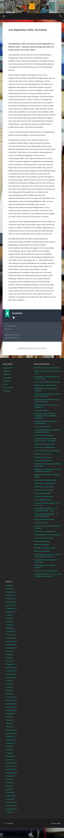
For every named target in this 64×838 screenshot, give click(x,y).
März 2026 (10, 602)
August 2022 (11, 725)
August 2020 (11, 787)
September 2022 (13, 722)
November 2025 (12, 615)
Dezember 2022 (12, 712)
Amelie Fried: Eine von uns (44, 465)
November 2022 (12, 716)
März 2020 (10, 803)
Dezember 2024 (12, 651)
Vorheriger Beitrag (14, 342)
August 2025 (11, 625)
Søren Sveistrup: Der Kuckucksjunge (47, 585)
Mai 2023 (10, 699)
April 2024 (10, 670)
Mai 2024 (10, 667)
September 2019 (13, 819)
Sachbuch (7, 397)
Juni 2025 (10, 631)
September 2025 (13, 622)
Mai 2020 (10, 797)
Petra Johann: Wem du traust (45, 550)
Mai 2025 (10, 635)
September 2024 (13, 661)
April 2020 (10, 800)
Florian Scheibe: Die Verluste (45, 472)
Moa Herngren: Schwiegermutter (46, 542)
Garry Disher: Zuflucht (42, 421)
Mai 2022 (10, 732)
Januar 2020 (11, 809)
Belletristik (7, 381)
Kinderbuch (8, 388)
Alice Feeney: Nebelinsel (43, 563)
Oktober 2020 (12, 780)
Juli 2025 (10, 628)
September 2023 (13, 690)
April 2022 (10, 735)
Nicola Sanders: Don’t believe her (46, 494)
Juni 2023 (10, 696)
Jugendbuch (8, 384)
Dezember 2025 (12, 612)
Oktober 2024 (12, 657)
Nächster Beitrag (13, 345)
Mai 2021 (10, 761)
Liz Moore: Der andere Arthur (45, 507)
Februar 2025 (11, 644)
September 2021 (13, 751)
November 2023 (12, 683)
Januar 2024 (11, 677)
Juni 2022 (10, 729)
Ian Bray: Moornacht (42, 533)
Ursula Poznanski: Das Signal (45, 501)
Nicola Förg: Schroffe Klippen (45, 445)
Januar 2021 (11, 771)
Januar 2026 (11, 609)
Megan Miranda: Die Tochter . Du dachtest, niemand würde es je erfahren (46, 568)
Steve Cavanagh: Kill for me (44, 511)
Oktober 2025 (12, 618)
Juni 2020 (10, 793)
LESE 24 (10, 833)
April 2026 (10, 599)
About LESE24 (9, 375)
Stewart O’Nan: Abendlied (44, 504)
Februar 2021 (11, 767)
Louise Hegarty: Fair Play (43, 437)
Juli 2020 (10, 790)
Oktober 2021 (12, 748)
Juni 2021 (10, 758)
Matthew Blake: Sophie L (43, 554)
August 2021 (11, 754)
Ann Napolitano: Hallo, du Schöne (31, 34)
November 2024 (12, 654)
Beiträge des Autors (13, 324)
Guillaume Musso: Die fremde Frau (47, 396)
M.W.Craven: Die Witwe (43, 557)
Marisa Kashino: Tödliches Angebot (47, 491)
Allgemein (7, 378)
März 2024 (10, 674)
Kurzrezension (9, 394)
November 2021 (12, 745)
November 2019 (12, 816)
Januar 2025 (11, 648)
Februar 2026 (11, 606)
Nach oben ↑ (56, 833)
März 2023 (10, 706)
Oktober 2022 (12, 719)
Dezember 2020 (12, 774)
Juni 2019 (10, 822)
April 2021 (10, 764)
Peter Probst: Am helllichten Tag (46, 457)
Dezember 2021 (12, 741)
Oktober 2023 (12, 686)
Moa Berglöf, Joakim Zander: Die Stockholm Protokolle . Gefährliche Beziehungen (47, 426)
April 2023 (10, 703)
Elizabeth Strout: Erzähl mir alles (46, 454)
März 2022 (10, 738)
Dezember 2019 (12, 813)
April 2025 (10, 638)
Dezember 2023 (12, 680)
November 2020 (12, 777)
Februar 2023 (11, 709)
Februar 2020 (11, 806)
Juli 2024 (10, 664)
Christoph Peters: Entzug (43, 469)
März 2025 (10, 641)
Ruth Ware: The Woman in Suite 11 (47, 560)
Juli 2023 (10, 693)
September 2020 (13, 784)
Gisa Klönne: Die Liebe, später (45, 498)
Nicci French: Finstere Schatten (46, 530)
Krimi (9, 336)
